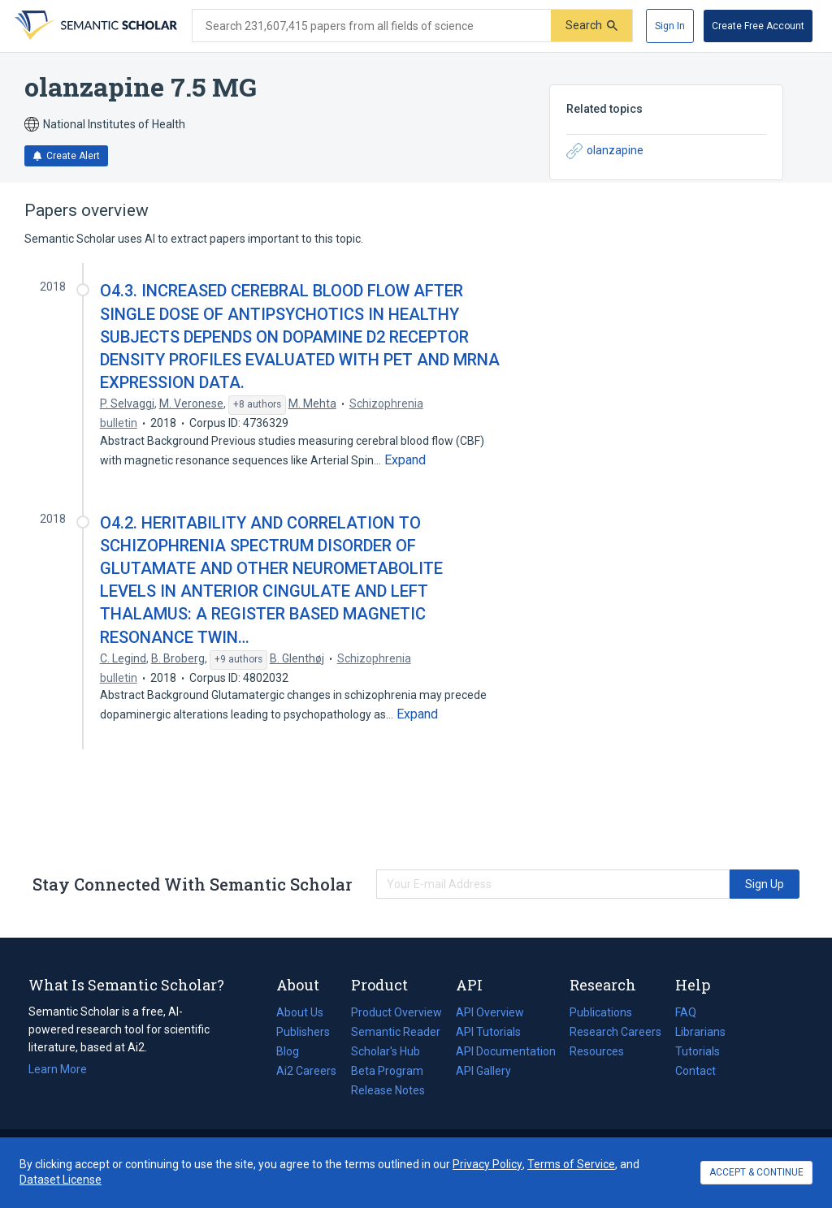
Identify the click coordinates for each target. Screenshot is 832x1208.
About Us (299, 1012)
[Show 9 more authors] (238, 660)
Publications (601, 1012)
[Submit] (591, 25)
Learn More (57, 1069)
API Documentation (506, 1051)
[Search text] (372, 26)
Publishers (303, 1031)
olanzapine (605, 151)
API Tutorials (488, 1031)
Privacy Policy (487, 1164)
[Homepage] (94, 26)
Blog (294, 1051)
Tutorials (697, 1051)
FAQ (685, 1012)
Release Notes (388, 1090)
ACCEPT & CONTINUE (756, 1172)
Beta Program (387, 1070)
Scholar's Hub (385, 1051)
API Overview (490, 1012)
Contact (695, 1070)
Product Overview (396, 1012)
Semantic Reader (395, 1031)
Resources (597, 1051)
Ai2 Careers (306, 1071)
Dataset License (61, 1179)
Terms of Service (571, 1164)
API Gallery (483, 1070)
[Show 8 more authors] (257, 405)
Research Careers (615, 1032)
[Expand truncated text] (405, 460)
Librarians (700, 1031)
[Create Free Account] (758, 26)
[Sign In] (670, 26)
